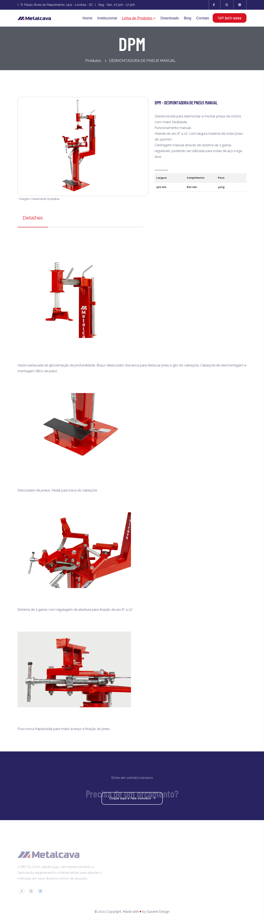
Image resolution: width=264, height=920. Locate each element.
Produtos (95, 60)
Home (87, 18)
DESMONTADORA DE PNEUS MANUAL (142, 60)
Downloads (169, 18)
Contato (202, 18)
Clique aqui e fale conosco (133, 798)
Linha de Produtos (139, 18)
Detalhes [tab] (33, 218)
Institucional (107, 18)
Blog (187, 18)
